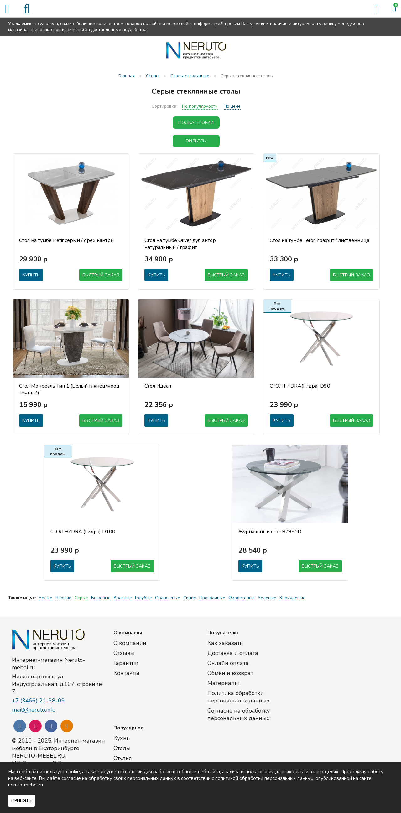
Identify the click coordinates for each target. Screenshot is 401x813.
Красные (123, 598)
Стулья (122, 758)
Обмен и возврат (230, 673)
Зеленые (267, 598)
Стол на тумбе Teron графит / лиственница (319, 240)
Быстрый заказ (100, 275)
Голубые (143, 598)
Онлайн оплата (228, 663)
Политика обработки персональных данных (238, 696)
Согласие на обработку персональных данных (238, 714)
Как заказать (225, 643)
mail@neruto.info (33, 709)
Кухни (121, 738)
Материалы (223, 683)
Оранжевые (167, 598)
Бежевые (101, 598)
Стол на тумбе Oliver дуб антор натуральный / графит (180, 244)
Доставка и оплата (232, 653)
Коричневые (292, 598)
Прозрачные (212, 598)
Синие (189, 598)
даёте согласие (64, 778)
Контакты (126, 673)
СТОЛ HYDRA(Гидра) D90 (300, 386)
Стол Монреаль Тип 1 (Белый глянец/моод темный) (69, 389)
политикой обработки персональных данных (264, 778)
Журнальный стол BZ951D (269, 531)
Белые (45, 598)
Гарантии (125, 663)
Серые (81, 598)
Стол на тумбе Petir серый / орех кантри (66, 240)
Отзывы (124, 653)
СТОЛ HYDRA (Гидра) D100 (82, 531)
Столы (122, 748)
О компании (129, 643)
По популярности (200, 106)
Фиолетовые (241, 598)
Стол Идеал (157, 386)
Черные (63, 598)
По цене (232, 106)
